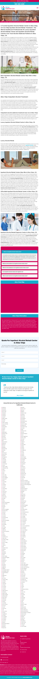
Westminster (23, 614)
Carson (3, 465)
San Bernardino (24, 509)
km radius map (19, 299)
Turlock (22, 586)
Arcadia (3, 419)
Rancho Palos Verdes (25, 483)
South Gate (23, 563)
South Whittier (24, 568)
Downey (3, 506)
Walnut (22, 603)
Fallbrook (4, 530)
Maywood (4, 627)
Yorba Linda (23, 622)
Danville (3, 498)
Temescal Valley (24, 578)
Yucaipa (22, 625)
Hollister (3, 568)
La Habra (4, 580)
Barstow (3, 436)
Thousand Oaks (24, 580)
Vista (22, 601)
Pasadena (23, 463)
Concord (4, 485)
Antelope (4, 415)
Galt (3, 546)
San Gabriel (23, 521)
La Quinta (4, 587)
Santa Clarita (23, 543)
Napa (22, 429)
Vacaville (23, 594)
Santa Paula (23, 549)
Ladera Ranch (5, 590)
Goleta (3, 554)
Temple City (23, 579)
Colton (3, 483)
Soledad (22, 558)
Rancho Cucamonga (25, 481)
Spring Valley (23, 569)
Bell (3, 440)
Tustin (22, 587)
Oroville (22, 452)
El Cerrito (4, 516)
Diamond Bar (4, 503)
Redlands (23, 487)
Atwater (3, 428)
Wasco (22, 605)
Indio (3, 574)
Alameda (4, 408)
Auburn (3, 429)
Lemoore (4, 605)
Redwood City (24, 490)
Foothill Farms (5, 536)
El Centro (4, 514)
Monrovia (23, 415)
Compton (4, 484)
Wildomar (23, 618)
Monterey (23, 419)
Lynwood (4, 620)
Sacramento (23, 506)
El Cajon (3, 513)
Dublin (3, 508)
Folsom (3, 534)
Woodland (23, 620)
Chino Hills (4, 474)
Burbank (3, 455)
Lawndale (4, 603)
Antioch (3, 417)
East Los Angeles (5, 509)
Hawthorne (4, 560)
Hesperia (4, 565)
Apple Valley (4, 418)
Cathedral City (5, 468)
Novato (22, 440)
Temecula (23, 576)
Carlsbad (4, 462)
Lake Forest (4, 597)
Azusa (3, 430)
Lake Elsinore (4, 596)
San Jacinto (23, 523)
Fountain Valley (5, 539)
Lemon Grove (4, 604)
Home (2, 21)
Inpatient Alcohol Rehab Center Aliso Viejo (17, 21)
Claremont (4, 479)
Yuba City (23, 623)
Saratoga (23, 553)
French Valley (5, 542)
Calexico (4, 458)
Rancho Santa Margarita (26, 484)
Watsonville (23, 607)
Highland (4, 567)
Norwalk (22, 439)
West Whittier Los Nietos (26, 612)
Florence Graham (5, 531)
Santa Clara (23, 542)
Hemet (3, 563)
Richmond (23, 494)
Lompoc (3, 612)
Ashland (3, 425)
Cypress (3, 494)
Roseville (23, 503)
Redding (22, 485)
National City (23, 430)
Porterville (23, 477)
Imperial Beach (5, 572)
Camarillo (4, 459)
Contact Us (23, 651)
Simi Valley (23, 557)
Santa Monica (24, 547)
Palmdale (23, 459)
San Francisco (24, 520)
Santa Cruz (23, 545)
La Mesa (3, 582)
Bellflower (4, 443)
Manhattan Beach (5, 623)
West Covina (23, 608)
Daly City (4, 495)
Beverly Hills (4, 448)
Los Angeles (4, 616)
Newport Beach (24, 433)
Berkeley (3, 447)
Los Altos (4, 615)
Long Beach (4, 614)
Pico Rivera (23, 468)
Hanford (3, 558)
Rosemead (23, 502)
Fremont (3, 541)
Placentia (23, 470)
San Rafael (23, 535)
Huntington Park (5, 571)
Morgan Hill (23, 425)
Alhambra (4, 410)
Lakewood (4, 598)
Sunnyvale (23, 575)
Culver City (4, 491)
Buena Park (4, 454)
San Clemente (24, 514)
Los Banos (4, 618)
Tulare (22, 585)
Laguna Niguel (5, 594)
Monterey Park (24, 421)
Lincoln (3, 607)
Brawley (3, 450)
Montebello (23, 418)
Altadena (4, 413)
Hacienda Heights (5, 557)
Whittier (22, 616)
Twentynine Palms (24, 589)
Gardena (4, 549)
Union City (23, 591)
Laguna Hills (4, 593)
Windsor (22, 619)
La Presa (3, 585)
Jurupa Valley (5, 579)
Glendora (4, 553)
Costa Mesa (4, 488)
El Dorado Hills (5, 517)
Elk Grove (4, 521)
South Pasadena (24, 565)
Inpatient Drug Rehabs (25, 638)
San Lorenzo (23, 528)
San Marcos (23, 531)
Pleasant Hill (23, 473)
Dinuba (3, 505)
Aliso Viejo (6, 21)
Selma (22, 556)
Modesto (23, 414)
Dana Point (4, 497)
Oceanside (23, 444)
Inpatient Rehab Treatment (23, 643)
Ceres (3, 469)
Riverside (23, 498)
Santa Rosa (23, 550)
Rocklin (22, 499)
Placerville (23, 472)
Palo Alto (23, 461)
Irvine (3, 576)
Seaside (22, 554)
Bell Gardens (4, 441)
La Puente (4, 586)
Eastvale (3, 512)
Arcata (3, 421)
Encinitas (4, 523)
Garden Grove (5, 547)
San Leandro (23, 527)
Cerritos (3, 470)
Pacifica (22, 455)
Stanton (22, 571)
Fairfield (3, 528)
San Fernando (24, 519)
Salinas (22, 508)
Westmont (23, 615)
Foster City (4, 538)
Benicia (3, 446)
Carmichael (4, 463)
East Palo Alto (5, 510)
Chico (3, 472)
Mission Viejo (23, 413)
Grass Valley (4, 556)
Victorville (23, 597)
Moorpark (23, 422)
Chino (3, 473)
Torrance (23, 582)
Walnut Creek (23, 604)
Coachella (4, 481)
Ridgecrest (23, 495)
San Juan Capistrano (25, 525)
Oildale (22, 446)
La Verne (4, 589)
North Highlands (24, 436)
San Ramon (23, 536)
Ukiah (22, 590)
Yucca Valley (23, 626)
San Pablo (23, 534)
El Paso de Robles (5, 520)
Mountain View (24, 426)
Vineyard (23, 598)
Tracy (22, 583)
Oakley (22, 443)
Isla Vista (4, 578)
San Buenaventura (25, 512)
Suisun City (23, 574)
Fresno (3, 543)
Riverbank (23, 497)
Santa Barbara (24, 541)
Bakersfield (4, 432)
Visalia (22, 600)
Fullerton (4, 545)
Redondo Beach (24, 488)
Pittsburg (23, 469)
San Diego (23, 516)
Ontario (22, 447)
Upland (22, 593)
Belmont (3, 444)
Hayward (4, 561)
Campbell (4, 461)
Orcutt (22, 451)
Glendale (4, 552)
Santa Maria (23, 546)
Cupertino (4, 492)
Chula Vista (4, 476)
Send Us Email (5, 659)
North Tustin (23, 437)
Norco (22, 435)
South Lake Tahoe (24, 564)
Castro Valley (4, 466)
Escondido (4, 524)
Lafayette (4, 591)
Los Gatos (4, 619)
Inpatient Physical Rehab (25, 647)
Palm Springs (23, 458)
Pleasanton (23, 474)
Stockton (23, 572)
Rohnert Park (23, 501)
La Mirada (4, 583)
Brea (3, 451)
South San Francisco (25, 567)
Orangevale (23, 450)
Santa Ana (23, 539)
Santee (22, 552)
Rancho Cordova (24, 480)
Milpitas (22, 411)
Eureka (3, 525)
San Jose (23, 524)
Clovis (3, 480)
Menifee (22, 407)
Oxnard (22, 454)
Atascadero (4, 426)
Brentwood (4, 452)
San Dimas (23, 517)
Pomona (22, 476)
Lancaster (4, 600)
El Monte (3, 519)
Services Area (24, 649)
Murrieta (22, 428)
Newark (22, 432)
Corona (3, 487)
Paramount (23, 462)
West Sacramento (24, 611)
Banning (3, 435)
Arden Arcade (5, 422)
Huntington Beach (5, 569)
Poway (22, 479)
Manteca (4, 625)
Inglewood (4, 575)
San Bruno (23, 510)
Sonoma (22, 560)
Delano (3, 501)
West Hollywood (24, 609)
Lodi (3, 609)
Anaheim (4, 414)
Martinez (4, 626)
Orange (22, 448)
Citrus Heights (5, 477)
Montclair (23, 417)
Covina (3, 490)
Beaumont (4, 439)
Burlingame (4, 457)
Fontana (3, 535)
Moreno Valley (24, 424)
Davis (3, 499)
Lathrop (3, 601)
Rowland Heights (24, 505)
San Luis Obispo (24, 530)
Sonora (22, 561)
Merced (22, 410)
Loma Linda (4, 611)
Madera (3, 622)
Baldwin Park (4, 433)
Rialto (22, 492)
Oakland (22, 441)
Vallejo (22, 596)
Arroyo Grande (5, 424)
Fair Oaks (4, 527)
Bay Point (4, 437)
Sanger (22, 538)
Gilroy (3, 550)
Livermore (4, 608)
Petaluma (23, 466)
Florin (3, 532)
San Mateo (23, 532)
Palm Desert (23, 457)
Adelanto (4, 407)
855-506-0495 (5, 657)
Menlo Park (23, 408)
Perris (22, 465)
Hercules (4, 564)
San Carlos (23, 513)
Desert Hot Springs (6, 502)
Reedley (22, 491)
